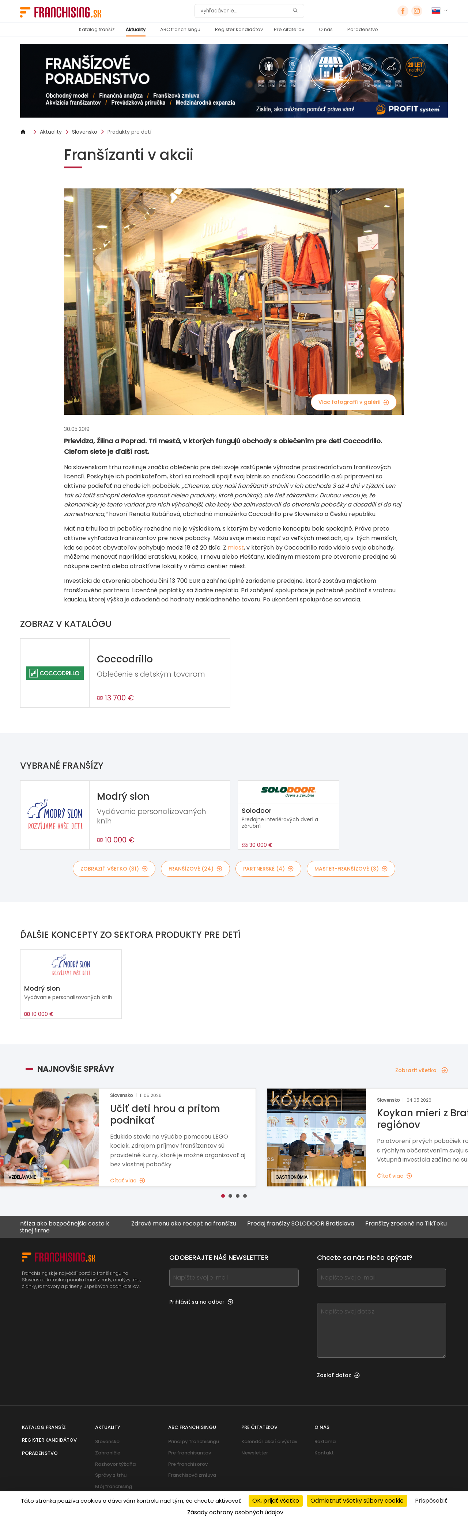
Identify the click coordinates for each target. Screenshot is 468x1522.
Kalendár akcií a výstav (269, 1441)
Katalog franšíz (97, 29)
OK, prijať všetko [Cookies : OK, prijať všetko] (275, 1500)
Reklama (325, 1441)
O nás (326, 29)
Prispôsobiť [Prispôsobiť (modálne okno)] (431, 1500)
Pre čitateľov (289, 29)
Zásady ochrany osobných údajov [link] (235, 1512)
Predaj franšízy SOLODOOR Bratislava (307, 1224)
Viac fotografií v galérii (353, 402)
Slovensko (84, 131)
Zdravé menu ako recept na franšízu (189, 1224)
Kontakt (324, 1452)
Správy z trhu (111, 1475)
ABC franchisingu (180, 29)
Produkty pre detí (129, 131)
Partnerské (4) (268, 868)
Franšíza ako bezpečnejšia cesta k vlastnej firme (66, 1227)
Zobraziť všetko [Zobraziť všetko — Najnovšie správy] (421, 1070)
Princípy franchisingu (193, 1441)
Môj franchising (113, 1486)
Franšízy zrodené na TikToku (412, 1224)
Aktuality (136, 29)
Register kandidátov (239, 29)
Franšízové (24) (195, 868)
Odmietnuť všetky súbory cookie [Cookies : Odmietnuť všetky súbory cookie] (357, 1500)
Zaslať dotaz (338, 1375)
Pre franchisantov (189, 1452)
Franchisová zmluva (192, 1475)
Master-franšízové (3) (351, 868)
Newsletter (254, 1452)
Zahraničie (107, 1452)
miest (236, 547)
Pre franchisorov (188, 1464)
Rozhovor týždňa (115, 1464)
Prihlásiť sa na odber (201, 1301)
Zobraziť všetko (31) (114, 868)
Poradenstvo (362, 29)
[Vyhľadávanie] (245, 10)
